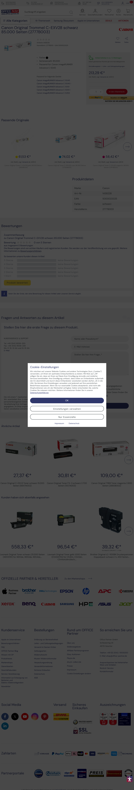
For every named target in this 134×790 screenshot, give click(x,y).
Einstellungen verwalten (67, 408)
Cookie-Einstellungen (44, 367)
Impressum (59, 423)
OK (67, 400)
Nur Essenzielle (67, 417)
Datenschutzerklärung (39, 392)
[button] (130, 779)
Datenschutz (74, 423)
